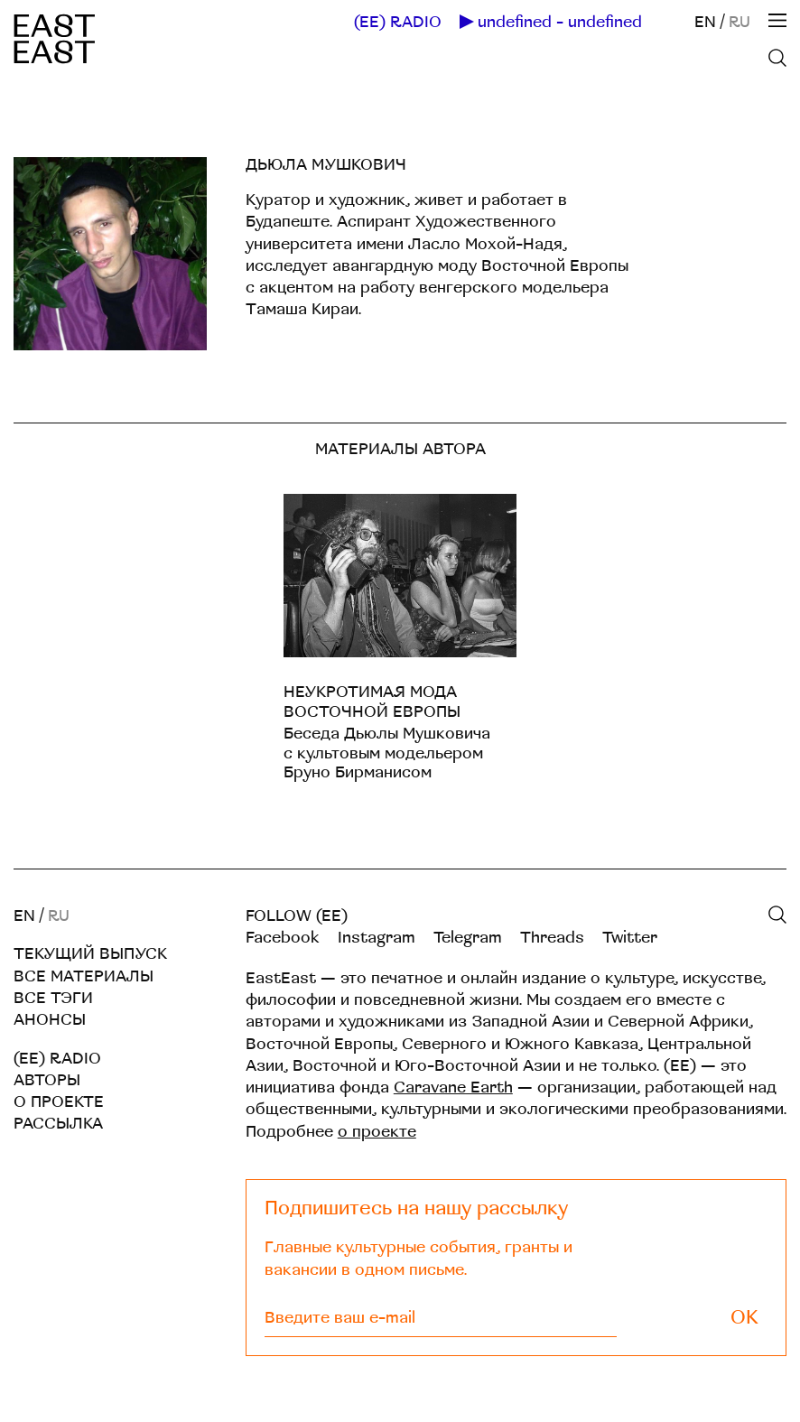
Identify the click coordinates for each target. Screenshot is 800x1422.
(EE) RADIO (398, 23)
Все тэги (53, 998)
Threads (552, 937)
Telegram (467, 937)
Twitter (629, 937)
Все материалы (83, 976)
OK (744, 1317)
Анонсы (50, 1019)
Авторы (47, 1080)
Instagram (376, 937)
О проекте (59, 1101)
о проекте (377, 1131)
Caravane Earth (453, 1087)
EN (705, 22)
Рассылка (58, 1123)
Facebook (283, 937)
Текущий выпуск (90, 953)
